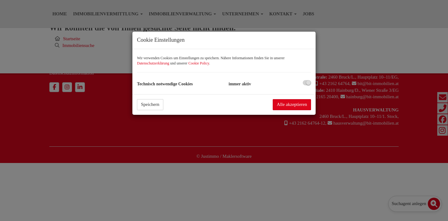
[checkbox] (307, 82)
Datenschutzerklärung (153, 63)
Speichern (150, 104)
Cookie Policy (198, 63)
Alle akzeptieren (292, 104)
